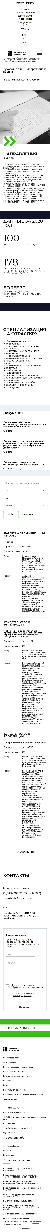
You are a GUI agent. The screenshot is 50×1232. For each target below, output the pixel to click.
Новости (7, 1150)
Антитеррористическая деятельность (21, 1214)
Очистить (27, 514)
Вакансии (7, 1081)
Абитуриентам (9, 1062)
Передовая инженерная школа (17, 1076)
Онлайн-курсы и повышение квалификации (23, 1094)
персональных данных (33, 987)
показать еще (25, 852)
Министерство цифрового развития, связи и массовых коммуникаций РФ (21, 1176)
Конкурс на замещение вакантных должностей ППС (19, 1195)
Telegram (7, 1028)
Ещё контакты (9, 1132)
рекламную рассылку (22, 995)
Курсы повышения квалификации (18, 1067)
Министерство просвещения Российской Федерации (22, 1189)
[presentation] (26, 972)
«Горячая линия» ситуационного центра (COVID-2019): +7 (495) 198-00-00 (21, 1207)
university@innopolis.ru (15, 1112)
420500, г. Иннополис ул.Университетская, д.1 (25, 1118)
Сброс (25, 42)
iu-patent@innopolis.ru (18, 898)
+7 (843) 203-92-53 (13, 1108)
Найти (11, 514)
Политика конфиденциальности (17, 1201)
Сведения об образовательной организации (18, 1169)
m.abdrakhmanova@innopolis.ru (21, 79)
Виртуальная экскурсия (14, 1090)
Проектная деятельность (15, 1071)
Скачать (7, 431)
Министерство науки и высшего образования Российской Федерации (20, 1182)
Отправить (25, 1007)
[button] (25, 491)
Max (33, 1028)
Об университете (11, 1058)
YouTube (24, 1028)
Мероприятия (9, 1155)
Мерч (5, 1085)
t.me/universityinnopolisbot (17, 1128)
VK (16, 1028)
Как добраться (10, 1123)
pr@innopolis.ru (11, 1146)
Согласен (25, 1229)
